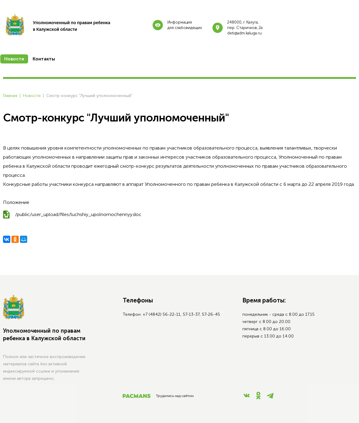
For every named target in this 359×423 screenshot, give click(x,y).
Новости (31, 95)
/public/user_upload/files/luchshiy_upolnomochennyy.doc (78, 214)
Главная (10, 95)
